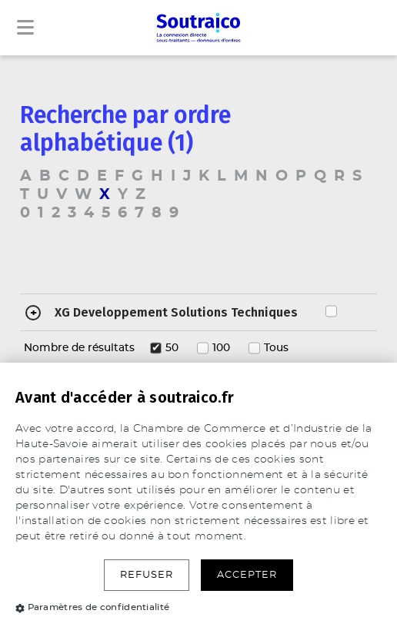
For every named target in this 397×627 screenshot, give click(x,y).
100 (221, 348)
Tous (276, 348)
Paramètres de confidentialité (92, 607)
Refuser (146, 575)
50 (171, 348)
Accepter (247, 575)
